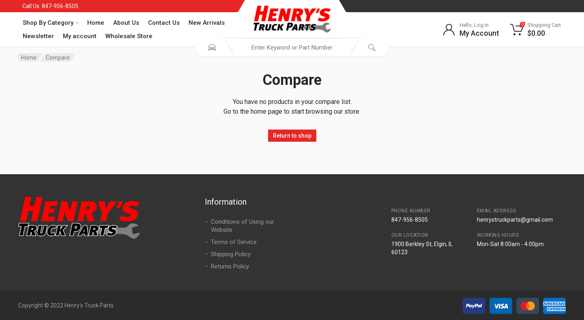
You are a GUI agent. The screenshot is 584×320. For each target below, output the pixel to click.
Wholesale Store (128, 36)
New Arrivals (207, 22)
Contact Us (164, 22)
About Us (126, 22)
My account (80, 36)
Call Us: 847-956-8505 (50, 6)
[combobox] (292, 47)
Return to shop (292, 135)
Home (95, 22)
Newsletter (38, 36)
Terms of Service (234, 242)
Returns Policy (230, 266)
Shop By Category (51, 22)
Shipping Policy (231, 254)
